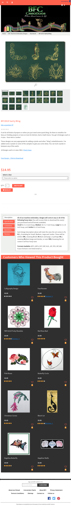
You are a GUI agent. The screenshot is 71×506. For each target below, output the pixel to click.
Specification (8, 222)
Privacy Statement (56, 490)
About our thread (14, 490)
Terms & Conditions (17, 493)
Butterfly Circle (43, 374)
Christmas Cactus (10, 416)
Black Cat (41, 416)
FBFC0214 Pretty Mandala (13, 331)
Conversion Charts (30, 490)
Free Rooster (42, 289)
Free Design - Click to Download (12, 158)
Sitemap (30, 493)
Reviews (7, 234)
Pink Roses (8, 374)
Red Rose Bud (43, 331)
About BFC (42, 490)
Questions (7, 230)
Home (4, 34)
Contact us (40, 493)
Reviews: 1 (49, 296)
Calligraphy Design (11, 289)
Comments (8, 226)
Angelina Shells (43, 458)
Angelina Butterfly (10, 458)
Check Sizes (27, 150)
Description (8, 217)
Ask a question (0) (7, 125)
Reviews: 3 (15, 339)
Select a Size (7, 175)
